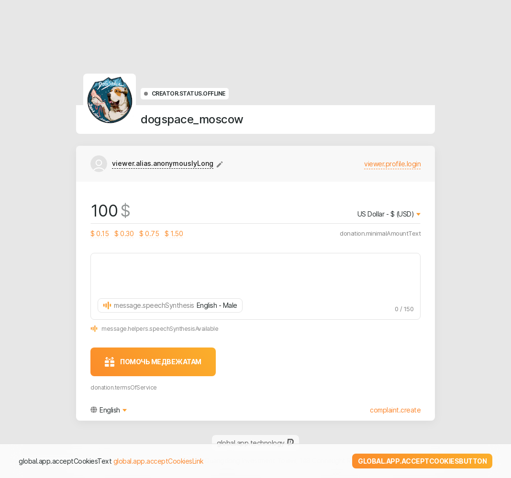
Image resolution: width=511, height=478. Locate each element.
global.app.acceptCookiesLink (158, 461)
